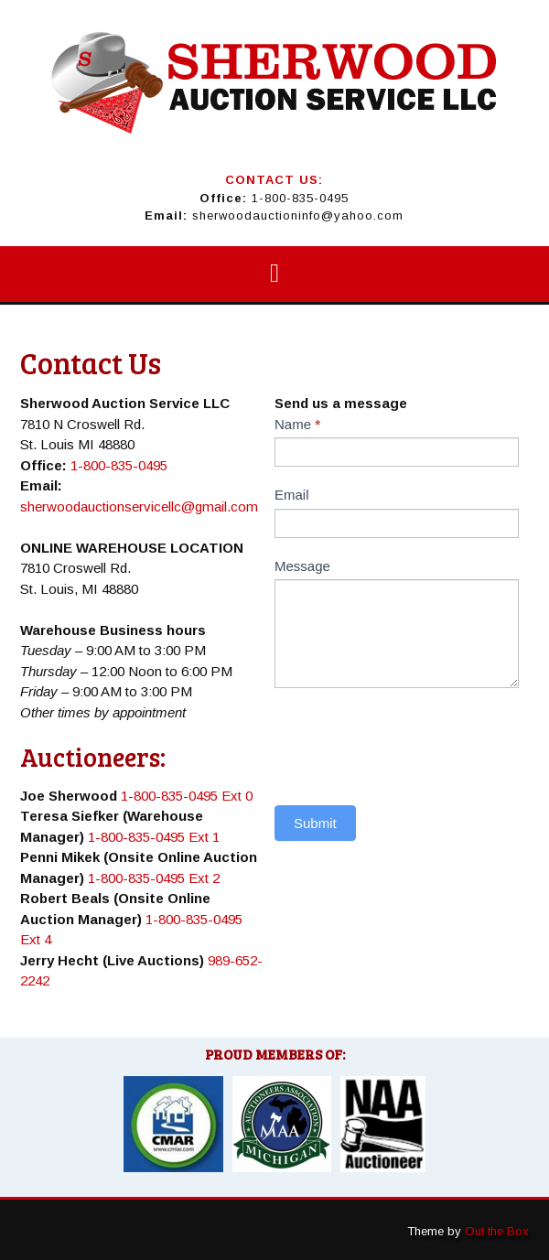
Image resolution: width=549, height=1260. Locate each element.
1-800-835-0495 (300, 198)
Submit (315, 823)
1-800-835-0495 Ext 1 (154, 837)
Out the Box (497, 1231)
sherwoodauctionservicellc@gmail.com (139, 506)
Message (302, 566)
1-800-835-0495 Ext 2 (154, 878)
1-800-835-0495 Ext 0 (187, 795)
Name (297, 424)
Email (291, 494)
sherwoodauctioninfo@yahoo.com (298, 215)
